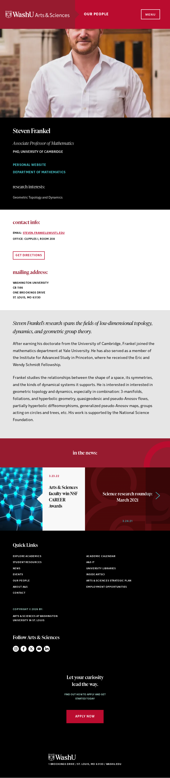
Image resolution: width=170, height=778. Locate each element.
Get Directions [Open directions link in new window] (28, 255)
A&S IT (90, 562)
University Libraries (101, 568)
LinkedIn (46, 649)
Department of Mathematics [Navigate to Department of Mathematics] (39, 172)
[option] (42, 499)
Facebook (23, 649)
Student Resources (27, 562)
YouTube (39, 649)
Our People (98, 14)
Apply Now (85, 716)
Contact (19, 593)
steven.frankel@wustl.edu (44, 233)
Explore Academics (27, 556)
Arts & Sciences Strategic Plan (109, 581)
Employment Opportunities (106, 587)
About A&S (20, 587)
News (16, 568)
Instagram (15, 649)
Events (18, 574)
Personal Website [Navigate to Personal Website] (29, 165)
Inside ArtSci (95, 574)
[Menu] (150, 14)
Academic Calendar (101, 556)
